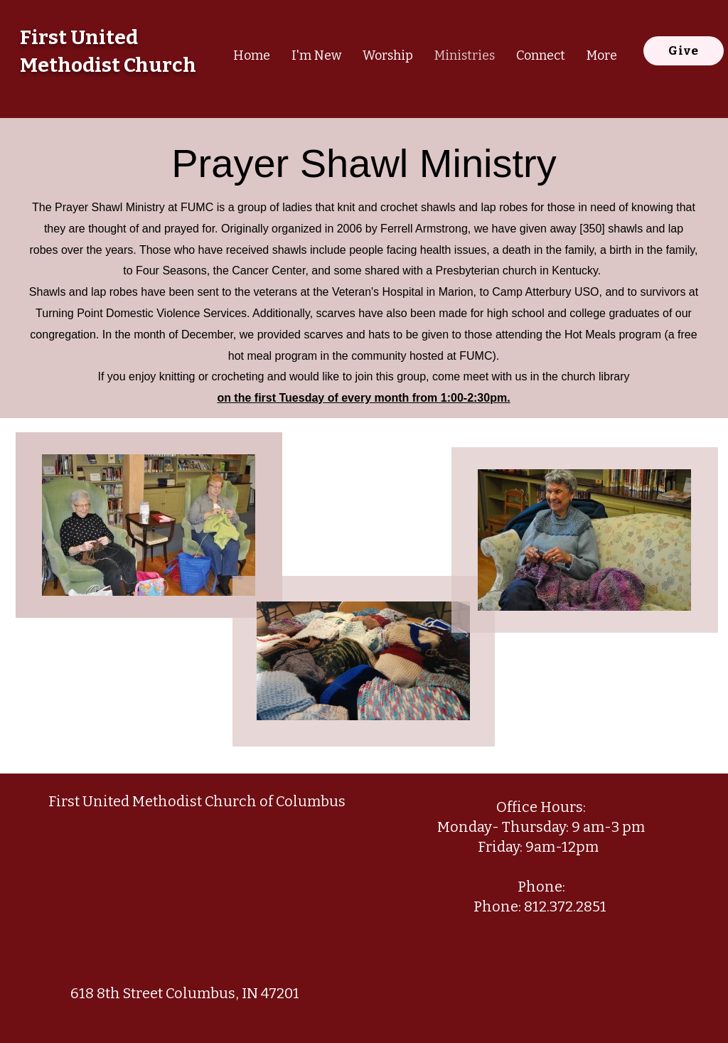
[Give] (683, 50)
